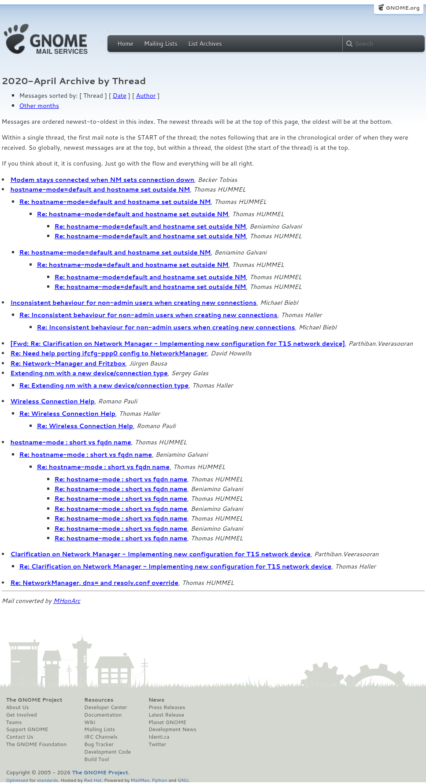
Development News (172, 729)
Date (119, 95)
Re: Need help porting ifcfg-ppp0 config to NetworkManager (109, 353)
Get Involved (21, 714)
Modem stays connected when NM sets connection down (102, 179)
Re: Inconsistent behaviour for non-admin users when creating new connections (148, 315)
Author (146, 95)
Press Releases (166, 707)
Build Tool (96, 759)
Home (125, 44)
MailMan (140, 780)
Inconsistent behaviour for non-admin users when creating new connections (134, 302)
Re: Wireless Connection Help (67, 413)
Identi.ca (159, 736)
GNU (183, 780)
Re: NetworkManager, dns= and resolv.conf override (94, 582)
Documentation (103, 714)
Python (159, 780)
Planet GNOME (167, 722)
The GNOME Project (34, 699)
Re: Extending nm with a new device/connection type (104, 385)
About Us (17, 707)
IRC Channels (101, 736)
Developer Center (105, 707)
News (156, 699)
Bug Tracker (99, 744)
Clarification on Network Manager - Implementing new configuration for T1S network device (161, 554)
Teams (14, 722)
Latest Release (166, 714)
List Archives (205, 44)
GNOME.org (402, 7)
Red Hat (92, 780)
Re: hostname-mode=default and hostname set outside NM (115, 201)
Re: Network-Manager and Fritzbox (68, 363)
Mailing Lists (161, 44)
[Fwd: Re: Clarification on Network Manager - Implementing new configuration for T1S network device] (178, 343)
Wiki (89, 722)
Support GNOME (27, 729)
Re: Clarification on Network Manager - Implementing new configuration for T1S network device (175, 566)
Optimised (17, 780)
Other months (39, 105)
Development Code (107, 751)
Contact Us (19, 736)
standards (47, 780)
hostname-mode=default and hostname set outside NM (100, 189)
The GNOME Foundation (36, 744)
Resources (98, 699)
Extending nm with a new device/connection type (89, 373)
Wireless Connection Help (53, 401)
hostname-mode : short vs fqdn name (71, 442)
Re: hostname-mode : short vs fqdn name (85, 454)
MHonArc (67, 600)
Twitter (157, 744)
